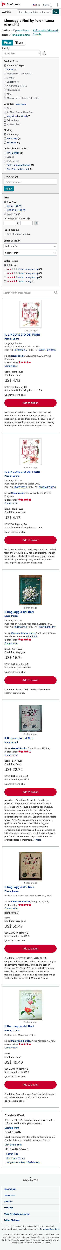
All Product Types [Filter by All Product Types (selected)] (14, 65)
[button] (56, 292)
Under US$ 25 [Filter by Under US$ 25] (13, 206)
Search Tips (12, 1153)
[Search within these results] (30, 292)
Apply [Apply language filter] (9, 188)
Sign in (46, 5)
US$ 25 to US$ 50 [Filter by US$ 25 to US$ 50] (15, 210)
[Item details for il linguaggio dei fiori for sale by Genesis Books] (30, 718)
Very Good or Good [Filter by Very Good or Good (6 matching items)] (17, 116)
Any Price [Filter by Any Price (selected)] (10, 202)
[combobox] (35, 11)
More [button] (38, 839)
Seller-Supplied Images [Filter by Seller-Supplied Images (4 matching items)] (19, 165)
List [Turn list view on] (7, 42)
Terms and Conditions (49, 1229)
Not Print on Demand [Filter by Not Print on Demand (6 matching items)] (18, 169)
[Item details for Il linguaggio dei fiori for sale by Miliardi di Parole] (30, 1005)
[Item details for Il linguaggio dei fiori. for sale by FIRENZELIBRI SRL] (30, 866)
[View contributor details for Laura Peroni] (11, 742)
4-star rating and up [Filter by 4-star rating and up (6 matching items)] (24, 277)
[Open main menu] (7, 11)
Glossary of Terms (15, 1158)
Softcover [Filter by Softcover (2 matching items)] (12, 142)
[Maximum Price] (26, 223)
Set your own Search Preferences (22, 1162)
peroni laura (22, 30)
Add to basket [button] (30, 402)
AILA (28, 636)
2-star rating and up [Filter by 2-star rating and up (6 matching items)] (24, 269)
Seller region (11, 246)
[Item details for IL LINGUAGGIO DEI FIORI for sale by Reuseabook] (30, 314)
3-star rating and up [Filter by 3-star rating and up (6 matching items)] (24, 273)
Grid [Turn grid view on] (19, 42)
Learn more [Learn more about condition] (21, 104)
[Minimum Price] (10, 223)
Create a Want (12, 1127)
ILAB (34, 636)
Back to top (30, 1180)
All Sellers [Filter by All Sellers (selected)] (12, 265)
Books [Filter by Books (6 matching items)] (10, 69)
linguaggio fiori (21, 34)
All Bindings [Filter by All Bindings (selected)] (12, 134)
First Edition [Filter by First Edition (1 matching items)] (13, 152)
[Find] (56, 11)
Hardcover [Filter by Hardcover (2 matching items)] (12, 138)
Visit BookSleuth (13, 1144)
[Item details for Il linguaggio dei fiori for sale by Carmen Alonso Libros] (30, 590)
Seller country (12, 253)
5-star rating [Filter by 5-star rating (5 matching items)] (20, 281)
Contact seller (11, 365)
